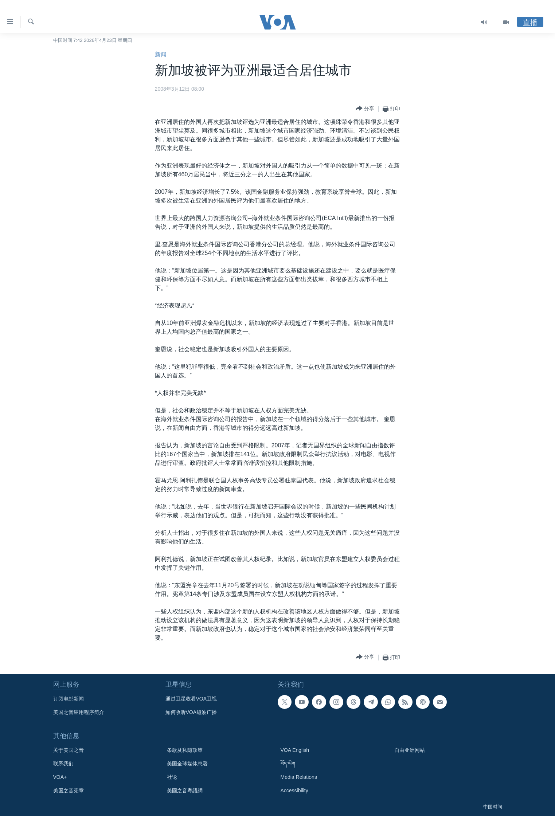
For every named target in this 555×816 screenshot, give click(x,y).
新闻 (161, 54)
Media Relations (299, 777)
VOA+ (60, 777)
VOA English (295, 750)
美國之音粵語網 (185, 790)
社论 (172, 777)
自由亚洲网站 (409, 750)
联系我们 (63, 763)
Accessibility (294, 790)
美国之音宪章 (68, 790)
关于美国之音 (68, 750)
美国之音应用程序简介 (78, 712)
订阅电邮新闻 (68, 699)
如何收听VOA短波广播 (191, 712)
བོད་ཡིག (288, 763)
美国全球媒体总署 (187, 763)
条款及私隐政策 (185, 750)
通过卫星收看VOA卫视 (191, 699)
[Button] (365, 108)
